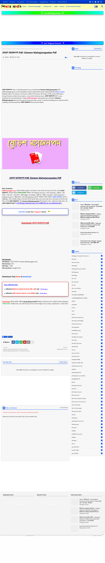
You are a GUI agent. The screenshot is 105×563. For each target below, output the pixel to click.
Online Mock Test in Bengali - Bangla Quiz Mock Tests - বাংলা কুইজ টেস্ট (90, 241)
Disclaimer (13, 2)
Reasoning (87, 424)
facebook (80, 188)
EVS (87, 301)
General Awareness (87, 317)
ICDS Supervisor (87, 343)
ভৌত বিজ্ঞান (87, 450)
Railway (87, 418)
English (87, 304)
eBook (87, 440)
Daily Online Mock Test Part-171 (89, 232)
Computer (87, 282)
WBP (87, 431)
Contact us (53, 2)
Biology (87, 275)
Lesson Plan (87, 353)
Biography (87, 272)
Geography (87, 327)
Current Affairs (87, 288)
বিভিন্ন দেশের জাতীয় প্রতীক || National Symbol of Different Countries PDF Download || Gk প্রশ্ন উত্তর (90, 224)
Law (87, 350)
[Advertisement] (53, 28)
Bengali (87, 265)
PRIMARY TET (87, 379)
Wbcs (87, 437)
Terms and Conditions (32, 2)
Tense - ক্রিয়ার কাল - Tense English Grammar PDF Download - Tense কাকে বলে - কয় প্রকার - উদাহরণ (91, 206)
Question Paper (87, 411)
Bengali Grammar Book (87, 269)
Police (87, 389)
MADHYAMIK (87, 359)
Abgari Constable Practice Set (87, 256)
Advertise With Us (62, 2)
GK (87, 314)
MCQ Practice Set (87, 366)
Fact (87, 308)
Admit (87, 259)
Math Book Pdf (87, 372)
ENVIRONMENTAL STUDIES (87, 298)
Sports (87, 427)
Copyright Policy (44, 2)
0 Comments (64, 407)
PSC (87, 382)
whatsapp (96, 188)
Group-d (87, 333)
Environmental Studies (73, 6)
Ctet (87, 285)
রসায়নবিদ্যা (87, 453)
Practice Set (47, 6)
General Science (87, 324)
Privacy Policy (21, 2)
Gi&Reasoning (87, 330)
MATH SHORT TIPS (87, 363)
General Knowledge (34, 6)
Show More (97, 48)
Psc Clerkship (87, 405)
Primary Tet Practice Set (87, 402)
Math (56, 6)
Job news (87, 346)
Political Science (87, 392)
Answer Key (87, 262)
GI (87, 311)
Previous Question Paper (87, 398)
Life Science (87, 356)
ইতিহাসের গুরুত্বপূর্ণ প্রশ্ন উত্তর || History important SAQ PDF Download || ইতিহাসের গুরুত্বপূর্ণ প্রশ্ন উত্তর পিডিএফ (90, 215)
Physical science (87, 385)
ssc (87, 444)
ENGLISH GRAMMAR (87, 295)
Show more (63, 362)
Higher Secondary (87, 337)
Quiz (87, 414)
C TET (87, 278)
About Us (5, 2)
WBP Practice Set (87, 434)
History (62, 6)
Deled (87, 291)
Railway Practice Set (87, 421)
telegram (80, 192)
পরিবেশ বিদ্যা (87, 447)
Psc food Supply (87, 408)
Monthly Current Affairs (87, 376)
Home (24, 6)
